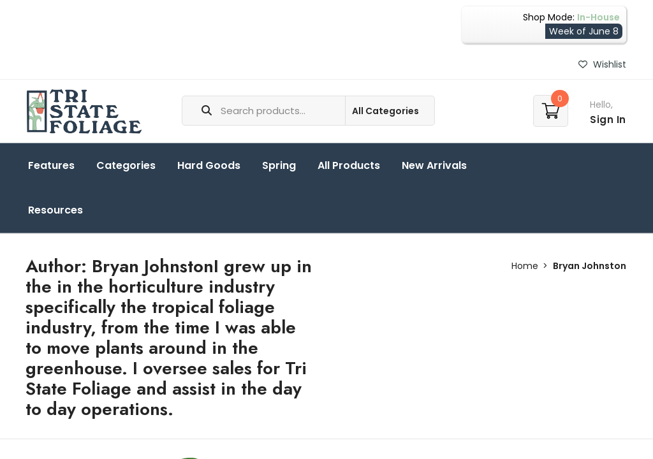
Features (51, 165)
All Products (349, 165)
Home (524, 265)
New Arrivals (434, 165)
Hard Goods (208, 165)
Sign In (608, 119)
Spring (279, 165)
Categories (126, 165)
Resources (55, 210)
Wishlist (602, 64)
